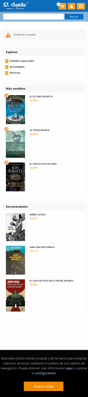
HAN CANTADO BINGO (42, 247)
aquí (69, 368)
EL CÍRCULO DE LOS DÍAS (43, 163)
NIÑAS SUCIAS (38, 214)
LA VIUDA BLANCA (40, 130)
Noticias (15, 72)
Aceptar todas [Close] (43, 386)
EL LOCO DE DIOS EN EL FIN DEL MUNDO (51, 280)
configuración (45, 373)
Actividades (17, 67)
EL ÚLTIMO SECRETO (41, 96)
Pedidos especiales (22, 61)
